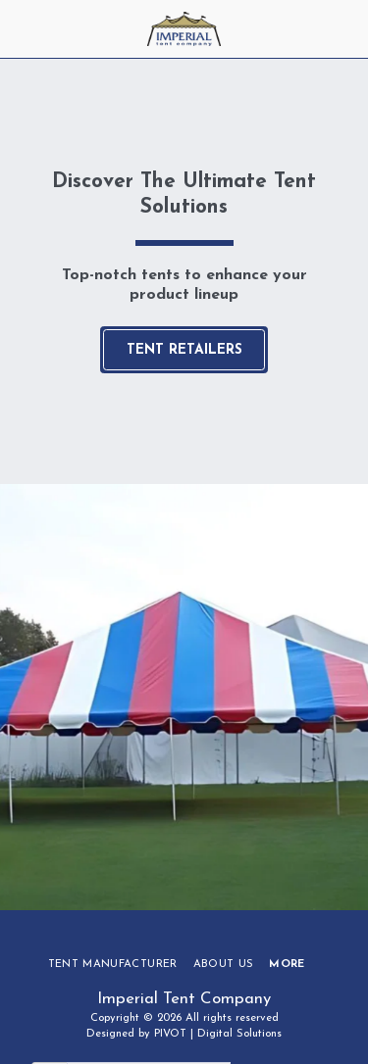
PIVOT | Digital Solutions (218, 1034)
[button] (21, 28)
